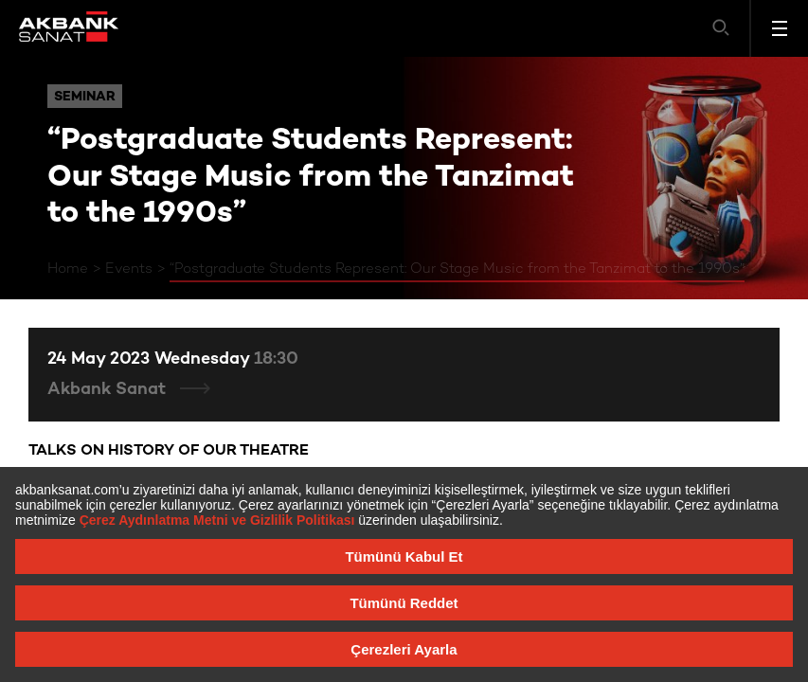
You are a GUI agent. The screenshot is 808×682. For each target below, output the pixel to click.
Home (67, 269)
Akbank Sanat (109, 390)
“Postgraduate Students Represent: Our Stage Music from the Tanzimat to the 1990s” (457, 269)
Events (129, 269)
